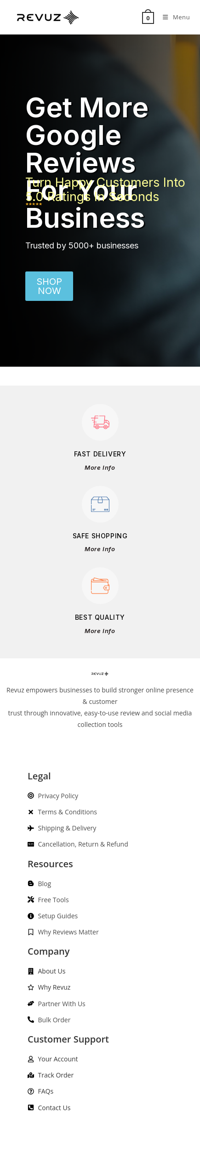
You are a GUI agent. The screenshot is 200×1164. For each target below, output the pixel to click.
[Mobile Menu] (173, 17)
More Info (100, 467)
